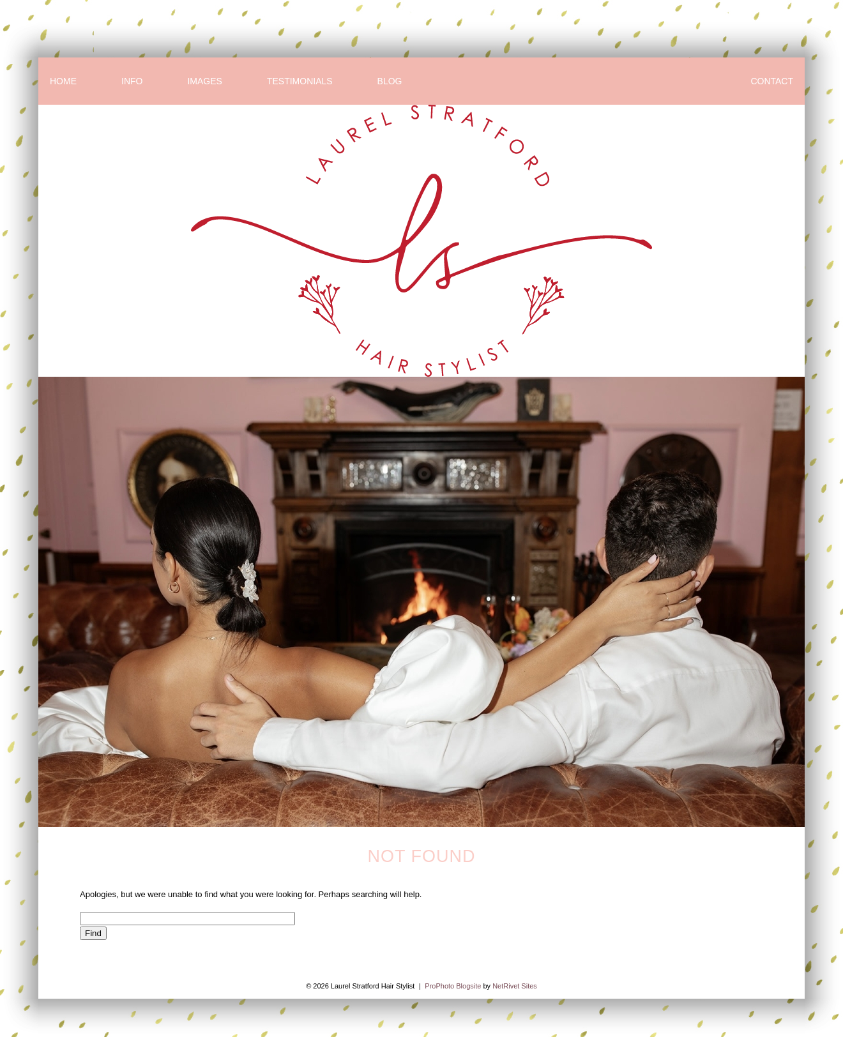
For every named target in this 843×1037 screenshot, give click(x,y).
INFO (131, 81)
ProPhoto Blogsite (453, 986)
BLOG (389, 81)
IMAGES (204, 81)
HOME (63, 81)
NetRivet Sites (514, 986)
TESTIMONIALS (300, 81)
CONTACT (771, 81)
